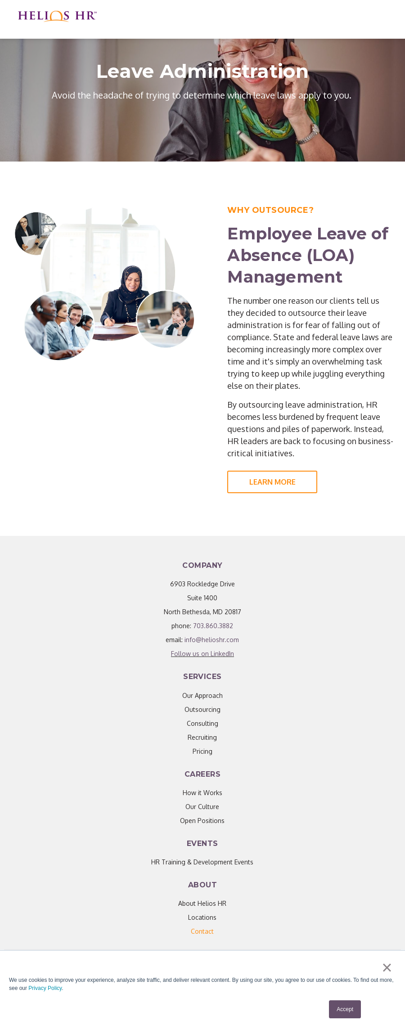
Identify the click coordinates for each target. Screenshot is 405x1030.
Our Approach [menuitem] (202, 695)
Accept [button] (345, 1009)
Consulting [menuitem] (202, 723)
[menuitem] (202, 931)
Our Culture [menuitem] (202, 806)
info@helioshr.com (211, 639)
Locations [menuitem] (202, 917)
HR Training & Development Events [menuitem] (202, 862)
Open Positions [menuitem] (202, 820)
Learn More (272, 481)
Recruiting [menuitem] (202, 737)
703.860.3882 (213, 626)
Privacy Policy (45, 988)
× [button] (387, 967)
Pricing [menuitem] (202, 751)
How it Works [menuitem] (202, 792)
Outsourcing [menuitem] (202, 709)
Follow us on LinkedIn (202, 653)
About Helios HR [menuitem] (202, 903)
